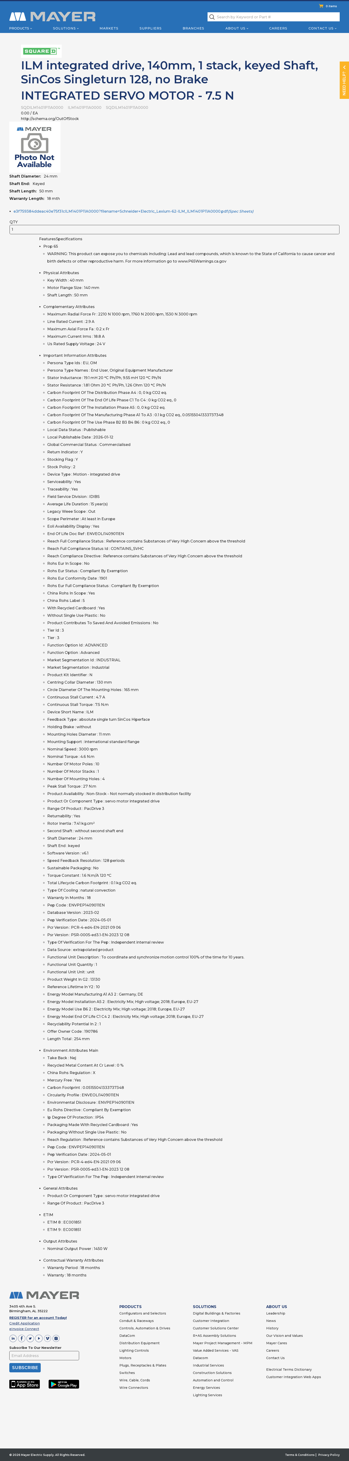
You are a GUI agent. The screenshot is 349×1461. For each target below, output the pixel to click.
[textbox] (274, 16)
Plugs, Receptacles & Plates (142, 1365)
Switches (127, 1373)
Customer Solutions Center (216, 1328)
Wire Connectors (133, 1388)
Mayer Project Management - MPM (222, 1343)
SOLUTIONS (204, 1307)
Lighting (126, 1350)
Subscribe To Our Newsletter (35, 1348)
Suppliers (151, 28)
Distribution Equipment (139, 1343)
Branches (193, 28)
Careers (278, 28)
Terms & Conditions (300, 1455)
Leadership (275, 1313)
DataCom (127, 1336)
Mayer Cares (276, 1343)
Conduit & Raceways (136, 1321)
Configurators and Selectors (142, 1313)
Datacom (200, 1358)
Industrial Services (208, 1365)
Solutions (64, 28)
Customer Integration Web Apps (293, 1377)
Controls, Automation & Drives (144, 1328)
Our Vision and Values (284, 1336)
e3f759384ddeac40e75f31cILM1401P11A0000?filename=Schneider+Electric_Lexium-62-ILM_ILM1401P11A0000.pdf (133, 211)
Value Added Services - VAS (215, 1350)
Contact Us (321, 28)
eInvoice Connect (24, 1329)
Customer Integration (211, 1321)
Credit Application (24, 1323)
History (272, 1328)
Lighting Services (207, 1395)
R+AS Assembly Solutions (214, 1336)
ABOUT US (276, 1307)
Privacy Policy (329, 1455)
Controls (141, 1350)
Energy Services (206, 1388)
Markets (109, 28)
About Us (235, 28)
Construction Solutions (212, 1373)
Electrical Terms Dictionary (289, 1369)
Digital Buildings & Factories (216, 1313)
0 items (331, 6)
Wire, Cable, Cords (134, 1380)
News (271, 1321)
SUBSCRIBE (25, 1367)
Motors (125, 1358)
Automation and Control (213, 1380)
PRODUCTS (130, 1307)
